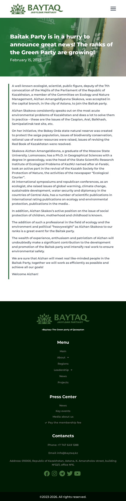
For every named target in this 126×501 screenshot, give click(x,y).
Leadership (63, 370)
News (63, 376)
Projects (63, 382)
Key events (63, 411)
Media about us (63, 416)
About (63, 357)
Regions (63, 363)
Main (63, 351)
